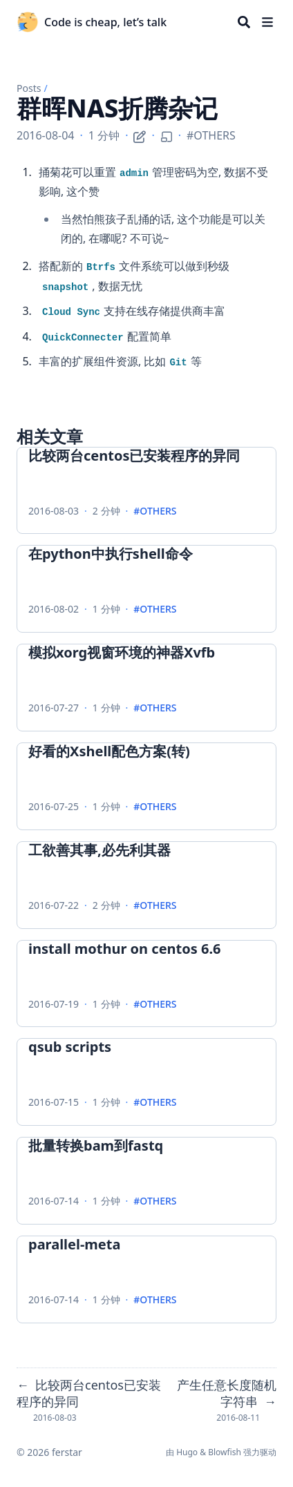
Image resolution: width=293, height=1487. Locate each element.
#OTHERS (211, 135)
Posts (29, 88)
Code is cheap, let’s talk (105, 22)
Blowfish (224, 1452)
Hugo (187, 1452)
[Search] (244, 22)
